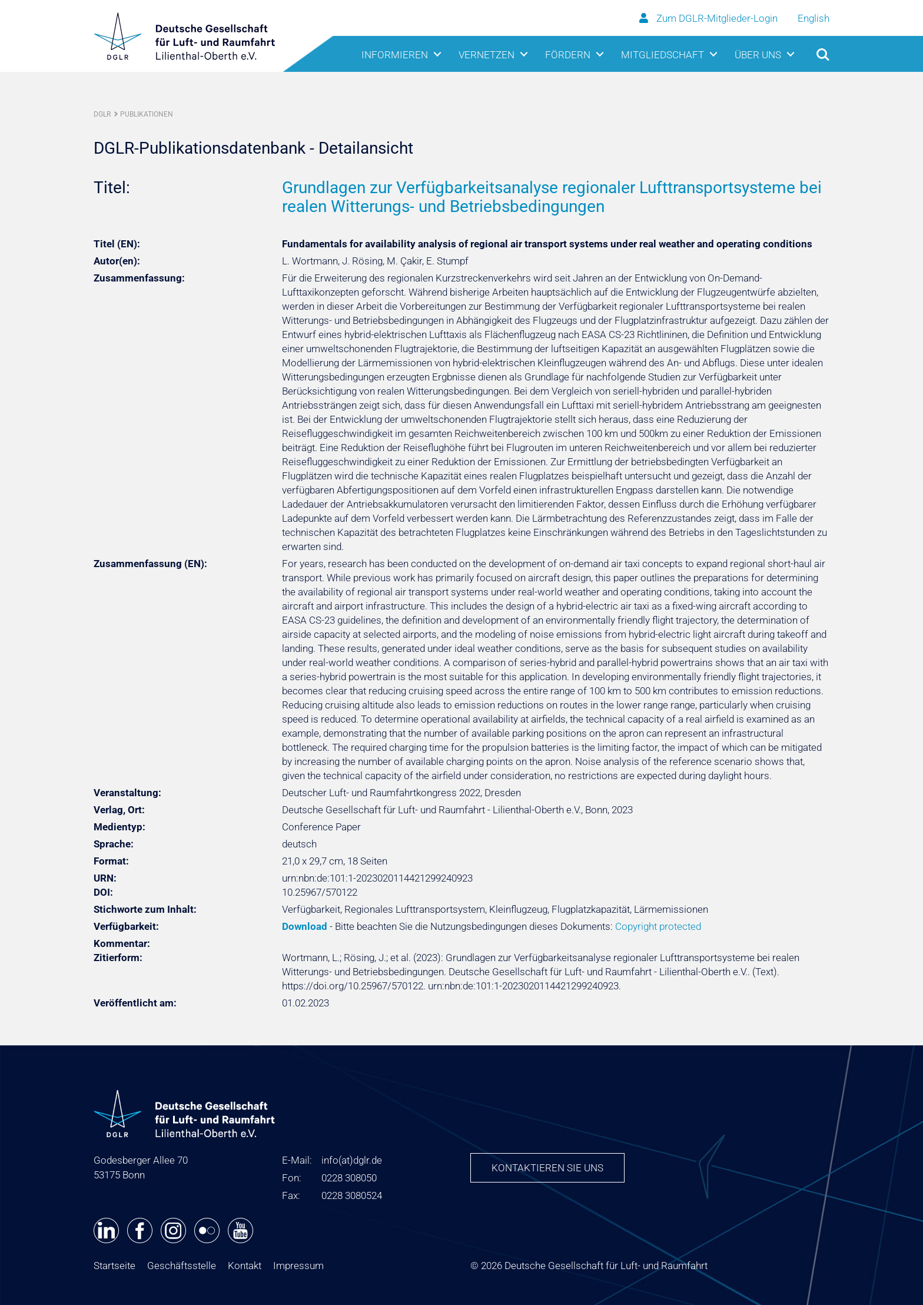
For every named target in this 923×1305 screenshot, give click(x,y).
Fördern (567, 55)
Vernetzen (486, 55)
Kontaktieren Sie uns (547, 1168)
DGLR (102, 114)
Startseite (114, 1265)
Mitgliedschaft (662, 55)
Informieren (394, 55)
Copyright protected (658, 926)
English (813, 18)
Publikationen (146, 114)
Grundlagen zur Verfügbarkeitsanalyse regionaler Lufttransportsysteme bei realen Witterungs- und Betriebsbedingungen (552, 197)
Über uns (758, 55)
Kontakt (244, 1265)
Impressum (298, 1265)
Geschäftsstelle (181, 1265)
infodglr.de (351, 1160)
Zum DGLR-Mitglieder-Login (709, 18)
